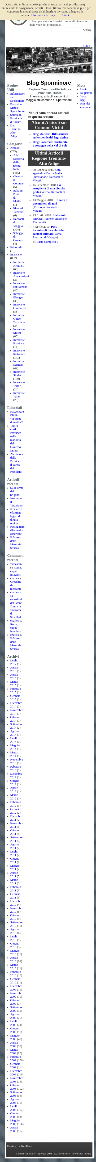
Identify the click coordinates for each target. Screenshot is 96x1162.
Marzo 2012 (14, 796)
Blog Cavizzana (42, 142)
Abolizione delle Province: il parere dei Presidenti (17, 462)
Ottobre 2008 (14, 1086)
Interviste (16, 254)
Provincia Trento (49, 93)
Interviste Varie (19, 394)
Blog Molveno (41, 134)
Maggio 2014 (15, 747)
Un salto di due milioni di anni (50, 201)
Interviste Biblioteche (20, 285)
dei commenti (86, 105)
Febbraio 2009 (15, 1058)
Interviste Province (19, 341)
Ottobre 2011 (14, 832)
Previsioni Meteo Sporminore (17, 108)
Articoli (15, 148)
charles (14, 578)
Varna (57, 233)
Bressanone (41, 177)
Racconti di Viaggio (45, 237)
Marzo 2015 (14, 683)
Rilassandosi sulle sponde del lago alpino (50, 135)
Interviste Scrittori (19, 362)
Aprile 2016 (14, 669)
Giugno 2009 (14, 1030)
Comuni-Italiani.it (25, 1153)
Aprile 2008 (14, 1129)
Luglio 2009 (14, 1023)
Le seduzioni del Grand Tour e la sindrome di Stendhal (16, 606)
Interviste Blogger (19, 295)
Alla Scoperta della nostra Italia (18, 162)
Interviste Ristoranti (19, 352)
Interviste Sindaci (19, 373)
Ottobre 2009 (14, 1002)
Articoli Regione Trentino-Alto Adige (48, 158)
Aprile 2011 (14, 874)
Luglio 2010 (14, 938)
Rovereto (39, 207)
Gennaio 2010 (15, 980)
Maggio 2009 (15, 1037)
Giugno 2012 (14, 782)
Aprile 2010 (14, 959)
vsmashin (16, 564)
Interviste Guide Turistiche (19, 318)
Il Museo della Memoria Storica (15, 543)
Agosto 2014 (14, 733)
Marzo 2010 (14, 966)
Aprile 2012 (14, 789)
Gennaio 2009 (15, 1065)
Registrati (86, 93)
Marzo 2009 (14, 1051)
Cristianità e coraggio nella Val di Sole (50, 143)
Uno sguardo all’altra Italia (47, 171)
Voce (83, 98)
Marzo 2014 (14, 754)
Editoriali (16, 247)
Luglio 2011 (14, 853)
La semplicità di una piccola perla (49, 188)
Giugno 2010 (14, 945)
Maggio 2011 (15, 867)
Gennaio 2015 (15, 697)
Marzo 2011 (14, 881)
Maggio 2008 (15, 1122)
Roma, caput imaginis (16, 571)
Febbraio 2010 (15, 973)
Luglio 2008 (14, 1108)
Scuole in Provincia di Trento (16, 118)
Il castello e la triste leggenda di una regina (16, 516)
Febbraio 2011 (15, 888)
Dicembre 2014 (16, 704)
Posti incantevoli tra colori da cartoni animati (48, 230)
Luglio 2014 (14, 740)
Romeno (49, 218)
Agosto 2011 (14, 846)
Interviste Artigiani (19, 263)
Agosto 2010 (14, 931)
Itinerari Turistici (18, 210)
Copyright (41, 1153)
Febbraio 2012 (15, 803)
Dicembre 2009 (16, 987)
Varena (45, 192)
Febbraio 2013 (15, 768)
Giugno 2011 (14, 860)
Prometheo (64, 1153)
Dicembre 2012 (16, 775)
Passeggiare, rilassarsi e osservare (17, 530)
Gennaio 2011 (15, 895)
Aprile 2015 (14, 676)
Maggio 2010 (15, 952)
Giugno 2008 (14, 1115)
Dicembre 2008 (16, 1072)
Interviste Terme (19, 384)
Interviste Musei (19, 331)
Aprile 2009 (14, 1044)
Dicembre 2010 (16, 902)
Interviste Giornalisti (19, 306)
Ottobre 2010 (14, 917)
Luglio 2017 (14, 662)
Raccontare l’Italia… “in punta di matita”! (17, 417)
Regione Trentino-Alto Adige (48, 89)
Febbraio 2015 (15, 690)
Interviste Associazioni (21, 274)
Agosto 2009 (14, 1016)
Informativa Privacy (81, 1153)
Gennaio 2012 (15, 810)
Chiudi (65, 15)
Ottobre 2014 (14, 718)
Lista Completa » (47, 241)
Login (86, 45)
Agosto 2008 (14, 1101)
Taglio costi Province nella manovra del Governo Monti (15, 438)
